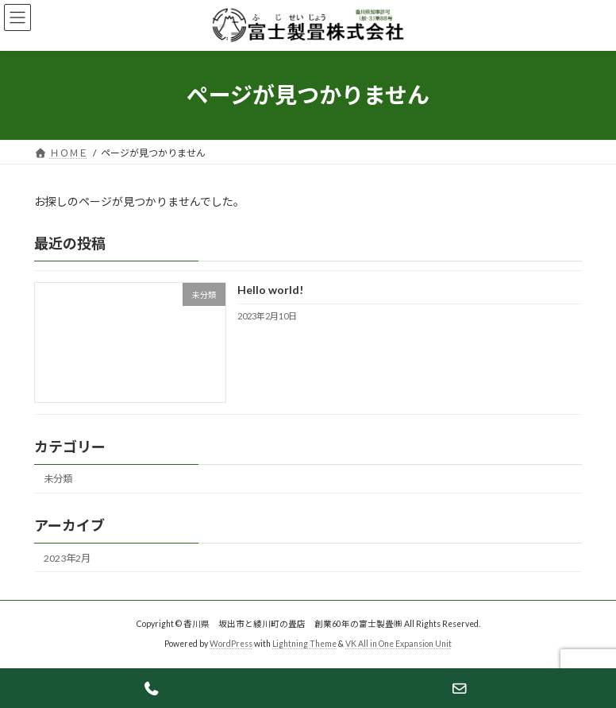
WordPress (231, 643)
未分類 (58, 479)
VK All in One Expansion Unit (398, 643)
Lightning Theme (304, 643)
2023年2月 (67, 557)
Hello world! (270, 289)
